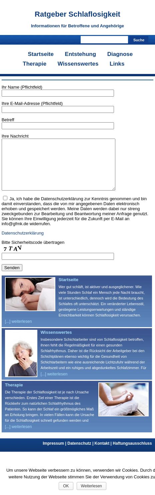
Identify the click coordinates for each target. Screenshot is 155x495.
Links (117, 64)
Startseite (40, 54)
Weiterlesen (91, 486)
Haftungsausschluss (132, 453)
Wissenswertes (78, 64)
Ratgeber (77, 14)
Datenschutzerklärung (23, 243)
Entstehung (80, 54)
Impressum (55, 453)
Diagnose (120, 54)
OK (66, 486)
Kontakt (104, 453)
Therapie (34, 64)
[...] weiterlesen (18, 331)
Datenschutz (80, 453)
